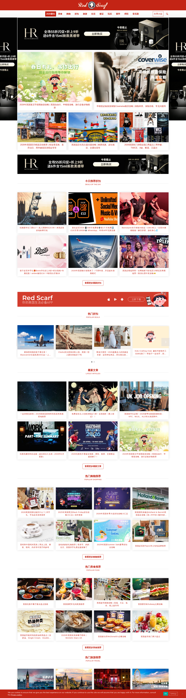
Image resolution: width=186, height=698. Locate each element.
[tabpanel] (35, 342)
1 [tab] (92, 362)
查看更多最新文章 (93, 466)
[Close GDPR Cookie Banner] (182, 693)
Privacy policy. (16, 695)
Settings (173, 694)
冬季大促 (158, 14)
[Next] (165, 342)
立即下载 (136, 299)
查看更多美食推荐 (93, 647)
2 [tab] (94, 362)
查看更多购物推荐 (93, 557)
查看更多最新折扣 (93, 283)
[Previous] (20, 342)
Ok (166, 694)
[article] (54, 81)
